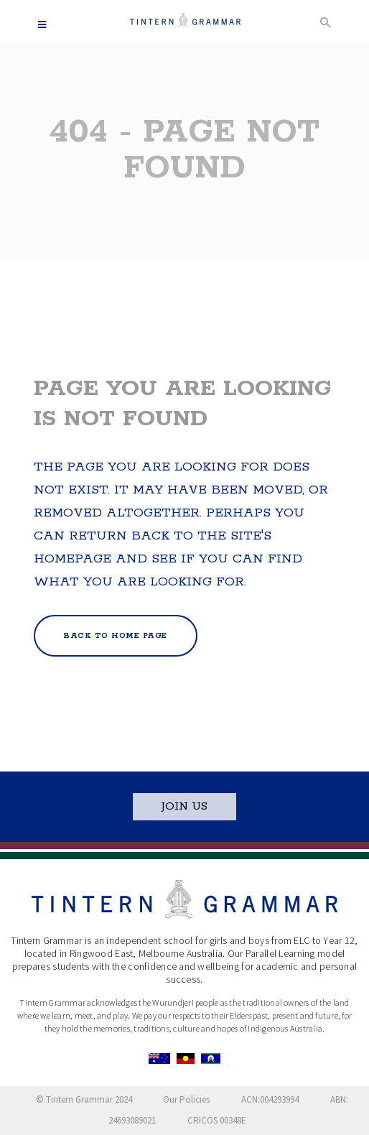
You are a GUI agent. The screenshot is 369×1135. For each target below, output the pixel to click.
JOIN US (184, 806)
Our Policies (186, 1099)
